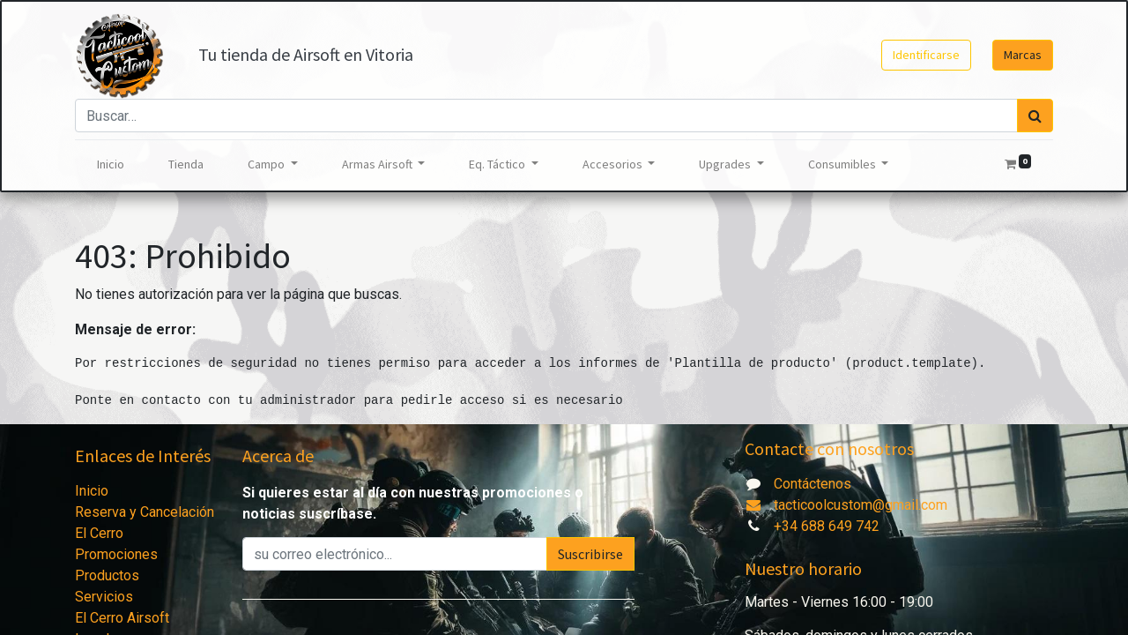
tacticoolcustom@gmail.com (846, 505)
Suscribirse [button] (590, 554)
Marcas (1023, 55)
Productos (107, 575)
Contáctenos (812, 483)
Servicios (104, 596)
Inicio (91, 490)
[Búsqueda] (1035, 115)
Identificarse (926, 55)
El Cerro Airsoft (122, 617)
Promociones (116, 554)
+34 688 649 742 (826, 526)
